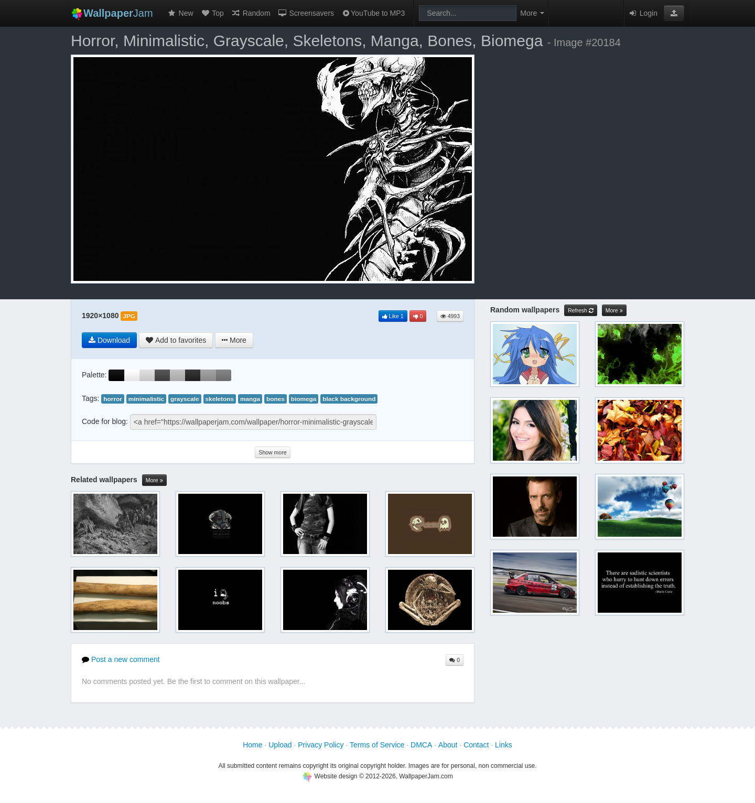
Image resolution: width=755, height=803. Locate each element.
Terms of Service (377, 745)
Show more (272, 452)
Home (252, 745)
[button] (674, 13)
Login (642, 13)
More (154, 480)
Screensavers (306, 13)
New (180, 13)
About (448, 745)
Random (251, 13)
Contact (476, 745)
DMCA (421, 745)
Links (503, 745)
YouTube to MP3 (373, 13)
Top (212, 13)
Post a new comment (121, 659)
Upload (280, 745)
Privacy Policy (320, 745)
